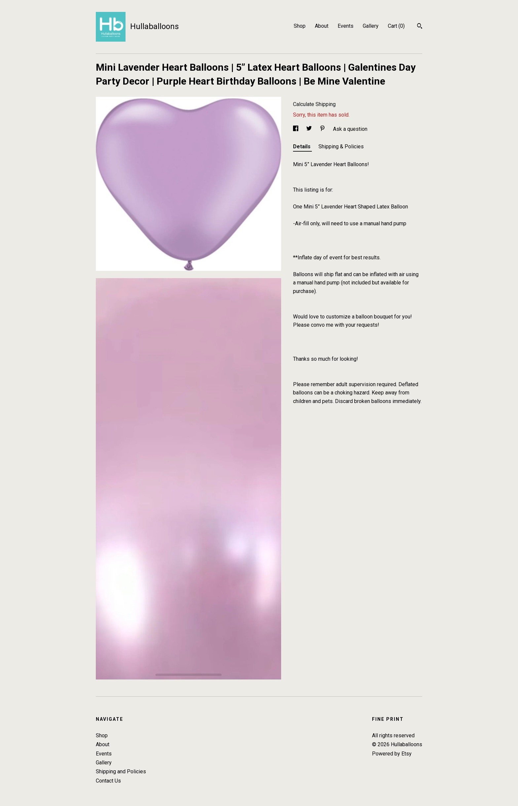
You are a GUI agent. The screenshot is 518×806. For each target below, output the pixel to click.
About (321, 26)
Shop (300, 26)
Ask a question (350, 129)
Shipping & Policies (341, 146)
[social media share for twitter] (309, 129)
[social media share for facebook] (296, 129)
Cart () (396, 26)
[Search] (419, 26)
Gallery (371, 26)
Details (302, 146)
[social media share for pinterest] (323, 129)
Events (345, 26)
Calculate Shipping (314, 104)
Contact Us (108, 781)
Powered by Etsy (392, 754)
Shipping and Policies (121, 771)
